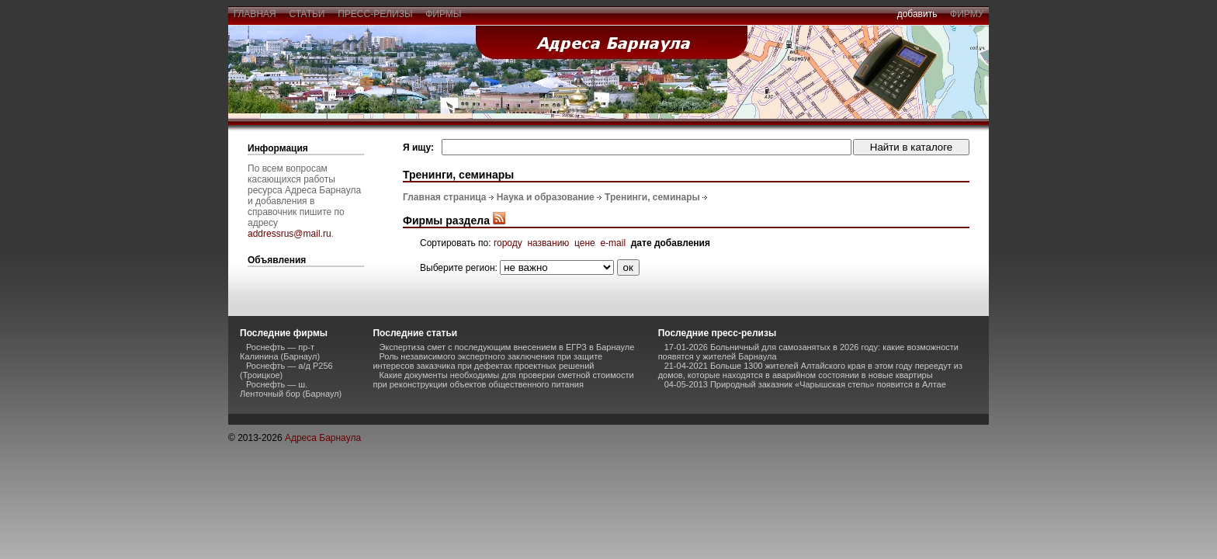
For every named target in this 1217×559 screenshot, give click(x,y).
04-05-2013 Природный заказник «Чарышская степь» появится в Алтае (805, 384)
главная (254, 14)
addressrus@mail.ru (289, 233)
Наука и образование (546, 197)
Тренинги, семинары (652, 197)
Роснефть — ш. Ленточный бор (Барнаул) (291, 389)
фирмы (444, 14)
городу (508, 243)
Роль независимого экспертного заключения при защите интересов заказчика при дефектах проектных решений (487, 361)
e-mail (613, 243)
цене (584, 243)
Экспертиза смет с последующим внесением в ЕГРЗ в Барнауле (506, 347)
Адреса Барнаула (323, 437)
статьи (307, 14)
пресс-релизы (375, 14)
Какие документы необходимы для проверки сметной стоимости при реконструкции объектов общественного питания (503, 379)
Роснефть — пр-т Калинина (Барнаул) (280, 351)
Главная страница (445, 197)
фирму (967, 14)
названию (548, 243)
